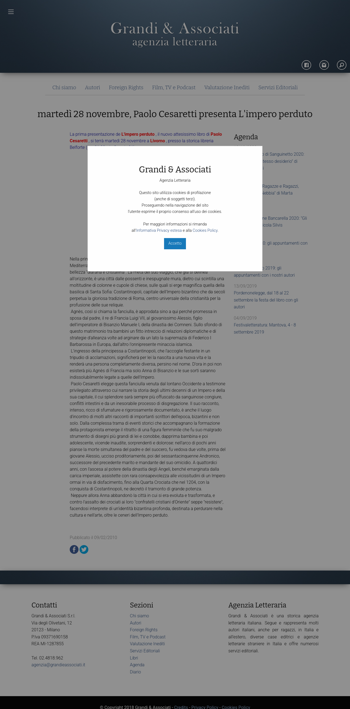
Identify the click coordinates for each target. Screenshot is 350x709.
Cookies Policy (205, 230)
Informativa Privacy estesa (159, 230)
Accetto (175, 243)
